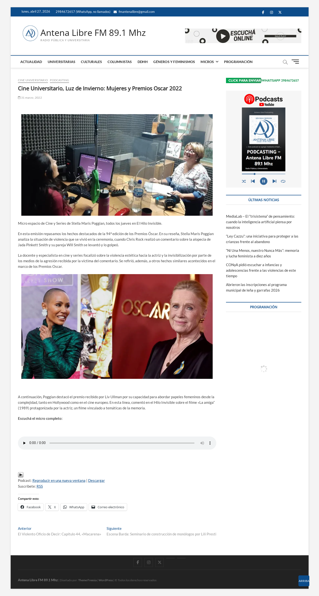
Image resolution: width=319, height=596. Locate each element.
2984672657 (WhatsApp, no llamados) (82, 12)
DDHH (143, 62)
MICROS (207, 62)
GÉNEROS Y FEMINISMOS (174, 62)
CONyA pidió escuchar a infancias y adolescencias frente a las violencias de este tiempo (261, 270)
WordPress (106, 580)
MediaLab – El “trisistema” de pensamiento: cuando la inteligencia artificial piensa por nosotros (260, 222)
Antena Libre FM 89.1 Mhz (93, 32)
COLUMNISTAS (120, 62)
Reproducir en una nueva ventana (59, 480)
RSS (40, 486)
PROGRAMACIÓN (238, 62)
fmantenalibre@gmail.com (134, 12)
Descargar (96, 480)
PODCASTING (59, 80)
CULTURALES (91, 62)
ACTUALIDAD (31, 62)
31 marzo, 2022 (30, 97)
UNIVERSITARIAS (62, 62)
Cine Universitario (33, 80)
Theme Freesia (87, 580)
